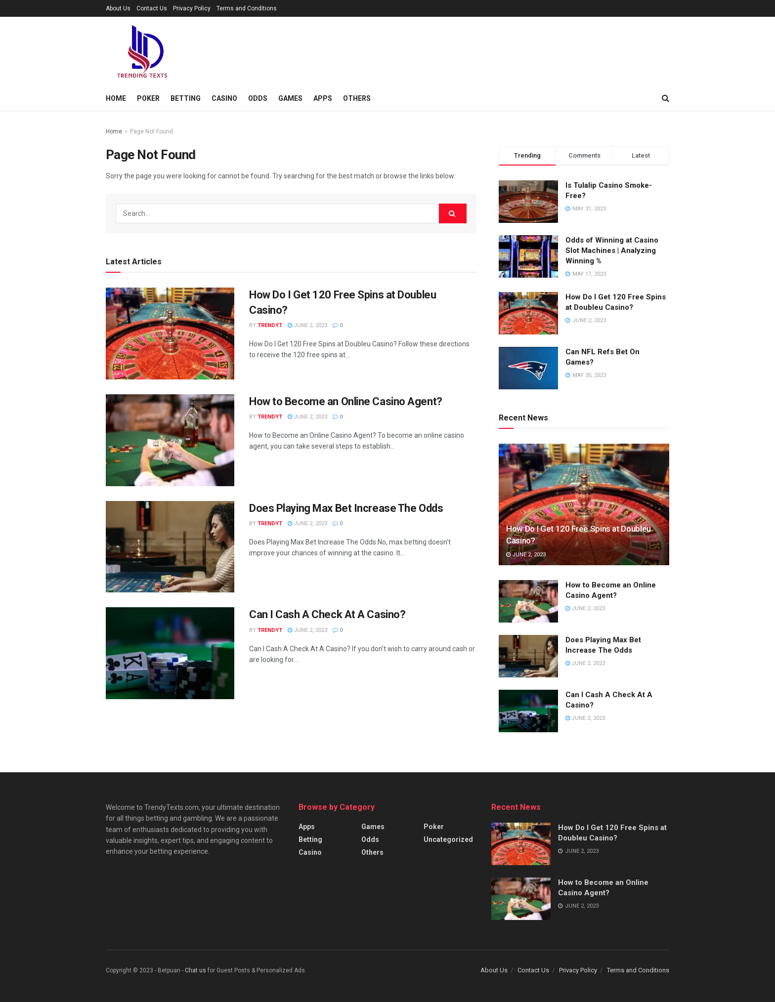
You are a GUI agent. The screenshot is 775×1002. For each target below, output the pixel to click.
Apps (322, 98)
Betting (186, 98)
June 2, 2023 (307, 325)
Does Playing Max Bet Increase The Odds (346, 508)
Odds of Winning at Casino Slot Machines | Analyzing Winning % (611, 250)
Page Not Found (151, 131)
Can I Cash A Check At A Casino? (327, 614)
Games (290, 98)
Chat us (195, 970)
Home (116, 98)
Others (357, 98)
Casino (224, 98)
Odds (257, 98)
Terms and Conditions (246, 8)
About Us (118, 8)
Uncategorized (448, 839)
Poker (148, 98)
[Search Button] (453, 213)
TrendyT (270, 325)
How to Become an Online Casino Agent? (345, 401)
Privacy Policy (192, 8)
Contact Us (151, 8)
